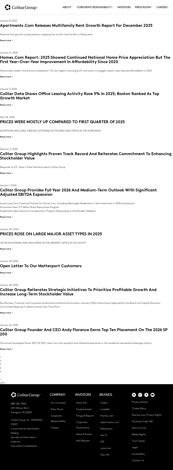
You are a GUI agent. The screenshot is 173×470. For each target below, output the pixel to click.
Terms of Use (139, 427)
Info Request (83, 440)
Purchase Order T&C (142, 421)
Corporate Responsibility (58, 418)
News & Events (84, 434)
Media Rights (139, 434)
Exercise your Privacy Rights (147, 414)
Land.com (105, 448)
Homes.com (107, 415)
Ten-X (103, 435)
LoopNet (105, 409)
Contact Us (138, 460)
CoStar (104, 402)
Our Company (58, 402)
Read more (5, 40)
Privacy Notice (139, 401)
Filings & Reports (85, 415)
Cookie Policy (139, 408)
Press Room (57, 409)
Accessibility (138, 453)
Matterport (106, 428)
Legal (135, 447)
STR (102, 441)
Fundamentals (84, 409)
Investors (124, 7)
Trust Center (138, 440)
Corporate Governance (82, 424)
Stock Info (81, 402)
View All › (105, 454)
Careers (55, 427)
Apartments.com (109, 422)
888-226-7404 (18, 403)
